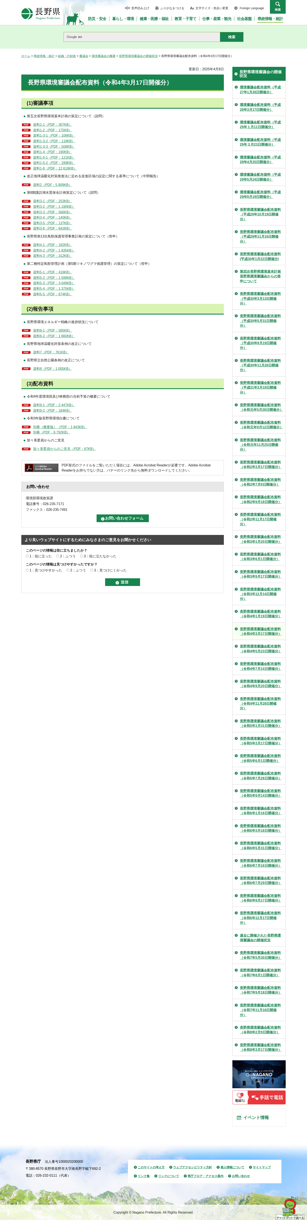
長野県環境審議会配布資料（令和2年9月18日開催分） (261, 499)
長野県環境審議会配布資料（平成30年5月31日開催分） (260, 320)
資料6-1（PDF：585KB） (52, 330)
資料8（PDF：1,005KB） (52, 369)
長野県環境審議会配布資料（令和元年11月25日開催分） (260, 444)
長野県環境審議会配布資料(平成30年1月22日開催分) (260, 256)
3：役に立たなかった (100, 556)
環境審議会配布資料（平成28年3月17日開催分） (260, 107)
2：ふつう (68, 556)
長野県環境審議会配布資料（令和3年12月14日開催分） (260, 594)
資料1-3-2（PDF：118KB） (54, 141)
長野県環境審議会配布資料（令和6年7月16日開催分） (261, 863)
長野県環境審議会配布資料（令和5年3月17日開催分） (261, 741)
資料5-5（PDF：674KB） (52, 294)
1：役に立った (40, 556)
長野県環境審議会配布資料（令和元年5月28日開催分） (261, 407)
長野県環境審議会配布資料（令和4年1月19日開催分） (261, 614)
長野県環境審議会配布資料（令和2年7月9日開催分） (260, 482)
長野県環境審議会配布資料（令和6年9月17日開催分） (261, 898)
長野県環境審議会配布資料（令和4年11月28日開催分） (260, 703)
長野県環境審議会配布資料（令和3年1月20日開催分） (261, 539)
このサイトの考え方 (151, 1167)
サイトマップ (262, 1167)
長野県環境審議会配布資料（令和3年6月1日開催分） (260, 556)
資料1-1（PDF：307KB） (52, 124)
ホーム (25, 56)
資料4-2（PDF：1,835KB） (54, 250)
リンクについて (168, 1176)
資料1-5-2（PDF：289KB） (54, 163)
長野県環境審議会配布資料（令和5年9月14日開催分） (261, 793)
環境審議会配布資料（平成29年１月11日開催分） (260, 124)
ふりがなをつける (172, 8)
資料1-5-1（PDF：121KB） (54, 157)
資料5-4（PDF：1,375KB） (54, 288)
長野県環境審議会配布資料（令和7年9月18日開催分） (261, 990)
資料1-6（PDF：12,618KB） (55, 168)
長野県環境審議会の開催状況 (138, 56)
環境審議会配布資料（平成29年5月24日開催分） (260, 177)
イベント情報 (256, 1117)
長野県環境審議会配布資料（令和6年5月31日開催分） (261, 845)
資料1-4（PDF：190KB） (52, 152)
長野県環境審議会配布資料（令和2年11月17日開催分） (260, 519)
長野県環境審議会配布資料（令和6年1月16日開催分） (261, 811)
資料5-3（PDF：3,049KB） (54, 283)
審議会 (83, 56)
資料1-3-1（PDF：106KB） (54, 135)
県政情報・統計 (44, 56)
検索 (278, 9)
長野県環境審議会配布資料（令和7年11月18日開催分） (260, 1010)
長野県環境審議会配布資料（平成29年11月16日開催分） (260, 236)
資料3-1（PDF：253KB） (52, 201)
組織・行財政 (67, 56)
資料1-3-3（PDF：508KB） (54, 146)
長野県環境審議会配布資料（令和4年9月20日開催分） (261, 684)
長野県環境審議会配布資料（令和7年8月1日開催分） (260, 972)
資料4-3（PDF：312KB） (52, 256)
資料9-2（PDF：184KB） (52, 410)
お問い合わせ (241, 1176)
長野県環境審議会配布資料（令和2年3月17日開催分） (261, 464)
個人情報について (232, 1167)
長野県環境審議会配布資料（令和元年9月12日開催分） (261, 425)
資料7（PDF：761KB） (51, 352)
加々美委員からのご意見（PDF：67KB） (64, 449)
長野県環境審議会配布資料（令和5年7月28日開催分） (261, 776)
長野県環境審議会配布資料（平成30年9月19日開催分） (260, 343)
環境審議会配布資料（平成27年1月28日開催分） (260, 89)
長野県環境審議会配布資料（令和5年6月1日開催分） (260, 758)
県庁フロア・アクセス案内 (205, 1176)
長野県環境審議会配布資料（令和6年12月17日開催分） (260, 917)
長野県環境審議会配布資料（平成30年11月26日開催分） (260, 365)
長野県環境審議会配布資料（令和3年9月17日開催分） (261, 574)
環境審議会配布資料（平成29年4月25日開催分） (260, 159)
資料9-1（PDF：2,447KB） (54, 405)
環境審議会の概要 (104, 56)
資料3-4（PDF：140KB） (52, 217)
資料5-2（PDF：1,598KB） (54, 278)
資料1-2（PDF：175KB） (52, 130)
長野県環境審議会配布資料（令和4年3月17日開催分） (261, 631)
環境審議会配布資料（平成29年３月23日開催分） (260, 142)
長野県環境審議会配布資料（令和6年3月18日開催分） (261, 828)
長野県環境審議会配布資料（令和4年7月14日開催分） (261, 666)
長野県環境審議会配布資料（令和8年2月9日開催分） (260, 1030)
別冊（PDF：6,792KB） (51, 432)
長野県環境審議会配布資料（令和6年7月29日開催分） (261, 880)
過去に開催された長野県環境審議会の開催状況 (260, 938)
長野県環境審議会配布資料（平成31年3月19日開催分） (260, 387)
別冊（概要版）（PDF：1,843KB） (60, 427)
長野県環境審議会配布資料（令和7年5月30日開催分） (261, 955)
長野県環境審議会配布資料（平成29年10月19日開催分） (260, 214)
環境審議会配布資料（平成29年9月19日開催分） (260, 194)
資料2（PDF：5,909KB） (52, 185)
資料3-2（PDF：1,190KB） (54, 206)
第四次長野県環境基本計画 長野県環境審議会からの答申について (260, 276)
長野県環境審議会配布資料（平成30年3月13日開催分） (260, 298)
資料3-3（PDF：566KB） (52, 212)
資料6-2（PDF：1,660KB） (54, 336)
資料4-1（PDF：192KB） (52, 245)
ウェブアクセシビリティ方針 (192, 1167)
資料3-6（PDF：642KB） (52, 228)
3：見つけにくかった (110, 570)
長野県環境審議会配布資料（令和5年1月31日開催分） (261, 723)
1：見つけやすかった (45, 570)
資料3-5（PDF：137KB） (52, 223)
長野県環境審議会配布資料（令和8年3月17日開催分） (261, 1047)
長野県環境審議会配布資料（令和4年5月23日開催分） (261, 648)
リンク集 (144, 1176)
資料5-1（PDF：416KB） (52, 272)
